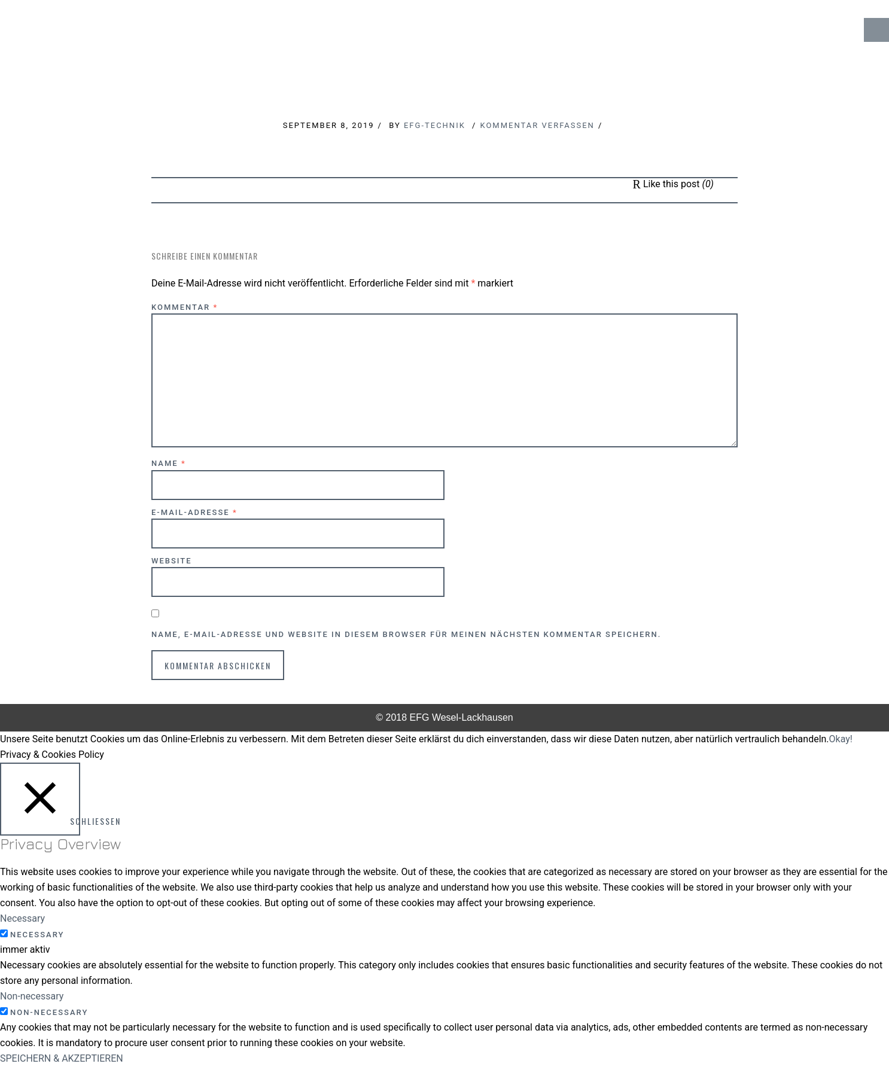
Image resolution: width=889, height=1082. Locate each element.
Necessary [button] (22, 918)
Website (171, 560)
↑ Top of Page (844, 1039)
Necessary (37, 934)
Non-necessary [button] (31, 996)
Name (168, 463)
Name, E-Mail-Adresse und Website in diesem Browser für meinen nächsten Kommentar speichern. (406, 634)
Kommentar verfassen (537, 125)
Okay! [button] (841, 739)
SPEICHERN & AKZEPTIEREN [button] (61, 1058)
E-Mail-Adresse (194, 512)
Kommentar (184, 307)
